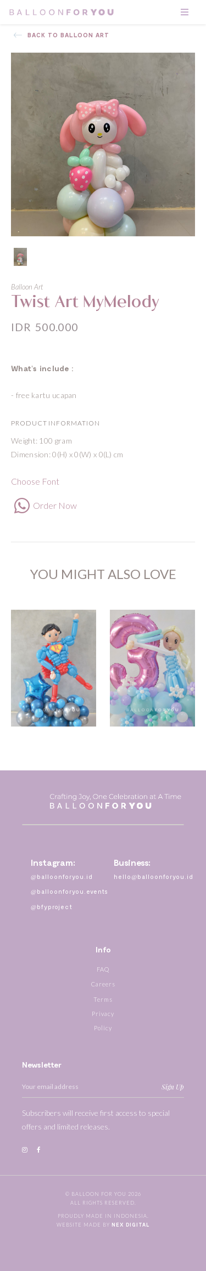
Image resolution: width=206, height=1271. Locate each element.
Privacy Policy (103, 1020)
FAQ (103, 969)
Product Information (55, 423)
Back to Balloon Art (60, 35)
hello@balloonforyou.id (153, 876)
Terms (103, 999)
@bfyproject (52, 906)
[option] (103, 144)
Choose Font (35, 481)
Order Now (44, 505)
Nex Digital (131, 1225)
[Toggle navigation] (184, 12)
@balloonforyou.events (69, 891)
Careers (103, 984)
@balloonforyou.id (62, 876)
